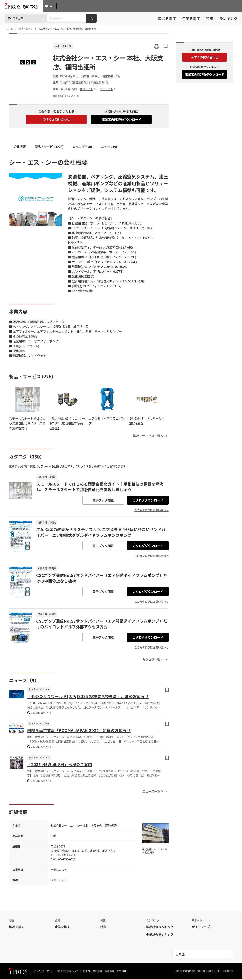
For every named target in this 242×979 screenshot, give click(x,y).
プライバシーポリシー (44, 971)
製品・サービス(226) (49, 146)
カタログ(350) (82, 146)
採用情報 (109, 971)
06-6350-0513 (68, 89)
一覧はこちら (59, 869)
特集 (209, 18)
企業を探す (191, 18)
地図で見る (109, 850)
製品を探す (167, 18)
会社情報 (97, 971)
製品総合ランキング (159, 927)
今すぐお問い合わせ (56, 119)
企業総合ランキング (159, 934)
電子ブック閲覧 (103, 500)
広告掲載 (121, 971)
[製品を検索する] (91, 18)
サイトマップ (201, 927)
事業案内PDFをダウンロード (121, 119)
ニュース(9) (109, 146)
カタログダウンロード (148, 500)
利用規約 (85, 971)
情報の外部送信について (67, 971)
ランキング (228, 18)
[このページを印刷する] (157, 47)
